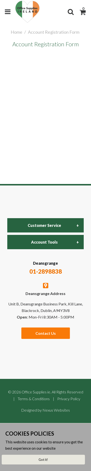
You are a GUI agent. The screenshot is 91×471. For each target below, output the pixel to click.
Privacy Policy (68, 398)
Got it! (43, 460)
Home (16, 32)
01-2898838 (45, 271)
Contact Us (45, 333)
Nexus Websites (56, 410)
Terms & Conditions (34, 398)
